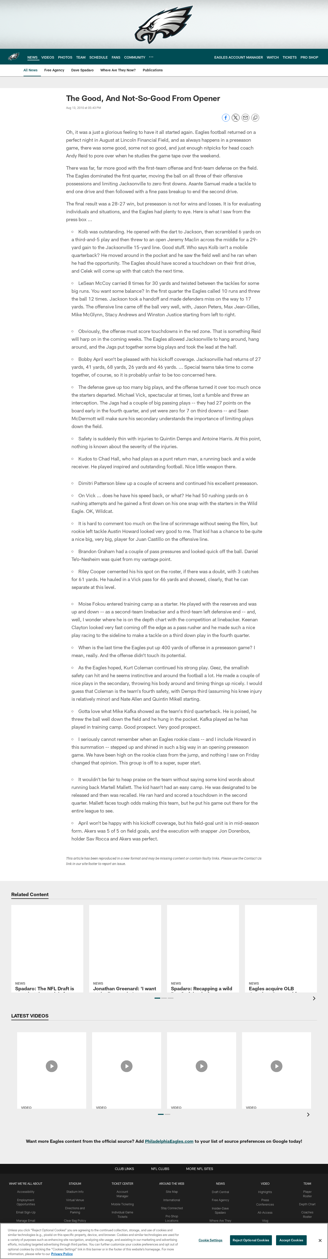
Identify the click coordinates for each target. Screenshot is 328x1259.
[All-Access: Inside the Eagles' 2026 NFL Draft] (51, 1048)
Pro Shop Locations (173, 1216)
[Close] (320, 1240)
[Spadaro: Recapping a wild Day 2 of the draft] (203, 923)
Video (265, 1183)
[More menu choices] (151, 57)
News (221, 1183)
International (172, 1199)
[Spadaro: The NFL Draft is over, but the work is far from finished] (47, 933)
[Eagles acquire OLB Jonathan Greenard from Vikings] (281, 931)
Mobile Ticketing (123, 1199)
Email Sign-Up (26, 1212)
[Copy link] (255, 118)
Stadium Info (75, 1191)
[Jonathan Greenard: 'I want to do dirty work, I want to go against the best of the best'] (125, 931)
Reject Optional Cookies (251, 1240)
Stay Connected (172, 1207)
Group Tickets (123, 1219)
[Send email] (245, 120)
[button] (157, 998)
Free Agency (221, 1199)
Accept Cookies (291, 1240)
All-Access (266, 1212)
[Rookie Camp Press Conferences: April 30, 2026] (201, 1051)
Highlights (265, 1191)
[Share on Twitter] (236, 120)
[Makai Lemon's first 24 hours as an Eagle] (276, 1048)
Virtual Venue (75, 1199)
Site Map (172, 1191)
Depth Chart (308, 1204)
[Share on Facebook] (226, 120)
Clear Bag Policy (75, 1219)
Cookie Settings (211, 1240)
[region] (164, 1241)
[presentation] (315, 999)
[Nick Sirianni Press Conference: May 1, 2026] (126, 1048)
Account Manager (122, 1191)
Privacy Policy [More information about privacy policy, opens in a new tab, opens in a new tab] (62, 1254)
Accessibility (26, 1191)
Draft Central (221, 1191)
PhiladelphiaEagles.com (169, 1141)
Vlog (266, 1219)
